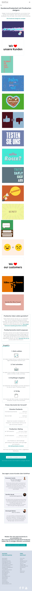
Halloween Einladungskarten (7, 567)
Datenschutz (22, 571)
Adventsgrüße (4, 558)
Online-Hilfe (22, 558)
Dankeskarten (4, 559)
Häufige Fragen (23, 564)
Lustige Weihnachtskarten (7, 569)
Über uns (22, 563)
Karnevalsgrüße (5, 568)
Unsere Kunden (23, 562)
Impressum (22, 572)
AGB (21, 569)
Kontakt (21, 559)
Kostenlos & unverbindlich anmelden (16, 545)
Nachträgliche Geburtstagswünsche (6, 575)
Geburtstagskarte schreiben (7, 564)
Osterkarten (4, 580)
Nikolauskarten (5, 578)
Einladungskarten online (6, 562)
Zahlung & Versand (23, 560)
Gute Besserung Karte (6, 566)
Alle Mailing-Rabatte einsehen (16, 446)
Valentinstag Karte (5, 582)
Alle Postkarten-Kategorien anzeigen (16, 18)
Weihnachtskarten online (6, 583)
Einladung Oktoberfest (6, 560)
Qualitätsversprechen (24, 566)
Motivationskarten (5, 571)
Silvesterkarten (5, 581)
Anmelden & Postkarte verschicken (16, 457)
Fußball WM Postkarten (6, 563)
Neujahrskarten (5, 577)
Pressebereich (22, 567)
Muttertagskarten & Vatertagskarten (6, 573)
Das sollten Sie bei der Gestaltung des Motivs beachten (17, 325)
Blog (21, 568)
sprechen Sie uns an (24, 338)
